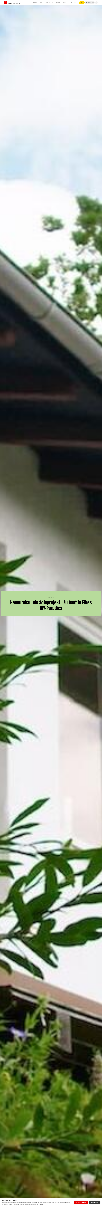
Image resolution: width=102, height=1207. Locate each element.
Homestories (51, 597)
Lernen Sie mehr (39, 1204)
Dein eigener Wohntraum (46, 2)
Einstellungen (94, 1202)
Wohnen (35, 2)
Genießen (73, 2)
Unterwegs (58, 2)
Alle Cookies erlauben (81, 1202)
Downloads (90, 2)
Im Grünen (66, 2)
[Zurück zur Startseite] (12, 2)
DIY (82, 2)
